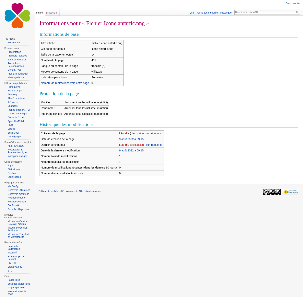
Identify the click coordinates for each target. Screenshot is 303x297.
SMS (10, 125)
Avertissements (93, 191)
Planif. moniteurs (16, 98)
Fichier (39, 12)
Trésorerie (13, 102)
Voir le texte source (207, 12)
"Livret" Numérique (17, 113)
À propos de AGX (74, 191)
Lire (192, 12)
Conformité (13, 205)
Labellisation (14, 177)
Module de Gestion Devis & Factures (18, 222)
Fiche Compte (15, 90)
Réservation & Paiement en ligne (17, 151)
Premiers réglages (17, 55)
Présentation (14, 52)
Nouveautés (14, 42)
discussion (137, 133)
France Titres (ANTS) (19, 109)
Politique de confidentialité (51, 191)
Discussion (52, 12)
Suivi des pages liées (19, 283)
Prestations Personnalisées (16, 64)
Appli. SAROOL (16, 146)
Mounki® (12, 252)
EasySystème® (16, 266)
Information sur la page (17, 293)
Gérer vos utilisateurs (19, 190)
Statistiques (14, 169)
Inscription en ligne (17, 156)
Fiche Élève (14, 87)
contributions (154, 133)
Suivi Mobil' (13, 132)
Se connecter (293, 3)
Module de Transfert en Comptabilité (18, 235)
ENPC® (12, 263)
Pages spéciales (16, 287)
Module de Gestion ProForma (18, 229)
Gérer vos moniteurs (18, 194)
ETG (10, 270)
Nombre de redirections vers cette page (65, 83)
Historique (226, 12)
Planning (12, 94)
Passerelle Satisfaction (14, 247)
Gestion (12, 173)
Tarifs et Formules (17, 59)
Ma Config (13, 186)
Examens (12, 106)
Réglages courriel (17, 197)
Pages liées (14, 280)
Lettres (11, 129)
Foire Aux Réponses (18, 209)
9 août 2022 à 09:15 (131, 139)
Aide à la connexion (18, 73)
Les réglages (14, 136)
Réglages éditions (17, 201)
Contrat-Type (14, 69)
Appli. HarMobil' (16, 121)
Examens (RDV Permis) (16, 258)
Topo (10, 165)
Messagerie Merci (17, 77)
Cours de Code (16, 117)
